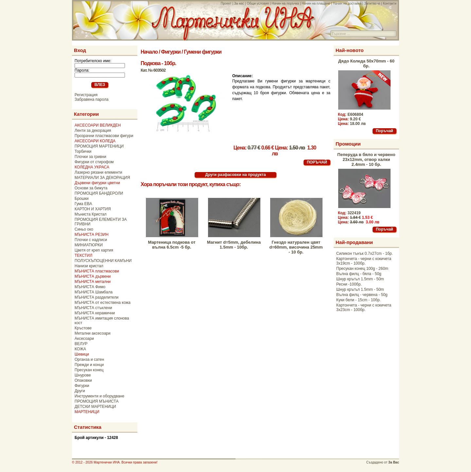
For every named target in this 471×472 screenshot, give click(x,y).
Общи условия (258, 3)
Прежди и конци (89, 364)
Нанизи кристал (89, 266)
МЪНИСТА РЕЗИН (92, 234)
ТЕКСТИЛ (83, 255)
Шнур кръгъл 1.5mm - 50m (360, 279)
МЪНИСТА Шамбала (94, 292)
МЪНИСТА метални (93, 281)
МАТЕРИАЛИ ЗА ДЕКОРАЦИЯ (102, 177)
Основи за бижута (91, 188)
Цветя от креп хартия (94, 250)
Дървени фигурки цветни (97, 183)
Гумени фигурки (202, 52)
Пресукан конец (89, 370)
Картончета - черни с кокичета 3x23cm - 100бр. (363, 307)
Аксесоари (84, 338)
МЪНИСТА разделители (96, 297)
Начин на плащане (316, 3)
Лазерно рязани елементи (98, 172)
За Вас (393, 462)
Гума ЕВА (83, 203)
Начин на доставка (347, 3)
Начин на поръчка (285, 3)
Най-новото (350, 50)
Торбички (83, 151)
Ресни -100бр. (349, 284)
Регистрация (86, 95)
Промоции (348, 144)
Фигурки (82, 385)
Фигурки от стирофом (94, 162)
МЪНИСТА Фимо (90, 287)
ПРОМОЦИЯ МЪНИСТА (97, 401)
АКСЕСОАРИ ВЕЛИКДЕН (98, 125)
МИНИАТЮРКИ (89, 245)
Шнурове (83, 375)
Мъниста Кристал (91, 214)
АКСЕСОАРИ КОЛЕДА (95, 141)
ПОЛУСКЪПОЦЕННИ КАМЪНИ (103, 260)
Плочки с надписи (91, 239)
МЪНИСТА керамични (95, 313)
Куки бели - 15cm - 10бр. (358, 300)
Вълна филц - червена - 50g (362, 294)
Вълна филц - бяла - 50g (358, 273)
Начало (149, 52)
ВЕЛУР (81, 343)
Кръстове (83, 328)
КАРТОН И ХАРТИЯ (93, 209)
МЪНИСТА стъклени (93, 308)
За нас (239, 3)
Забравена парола (92, 99)
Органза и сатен (89, 359)
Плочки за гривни (90, 156)
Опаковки (83, 380)
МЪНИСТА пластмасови (97, 271)
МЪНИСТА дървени (93, 276)
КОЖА (80, 349)
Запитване (372, 3)
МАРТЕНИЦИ (87, 412)
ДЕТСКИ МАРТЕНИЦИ (95, 406)
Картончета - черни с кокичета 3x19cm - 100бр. (363, 261)
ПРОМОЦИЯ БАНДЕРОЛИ (99, 193)
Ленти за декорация (93, 130)
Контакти (389, 3)
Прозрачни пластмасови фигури (104, 135)
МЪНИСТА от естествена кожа (103, 302)
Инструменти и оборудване (99, 396)
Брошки (82, 198)
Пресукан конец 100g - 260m (362, 268)
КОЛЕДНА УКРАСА (92, 167)
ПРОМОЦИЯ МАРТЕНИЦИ (99, 146)
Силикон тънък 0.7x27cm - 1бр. (364, 253)
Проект (226, 3)
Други (80, 391)
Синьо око (84, 229)
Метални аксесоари (93, 333)
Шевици (82, 354)
